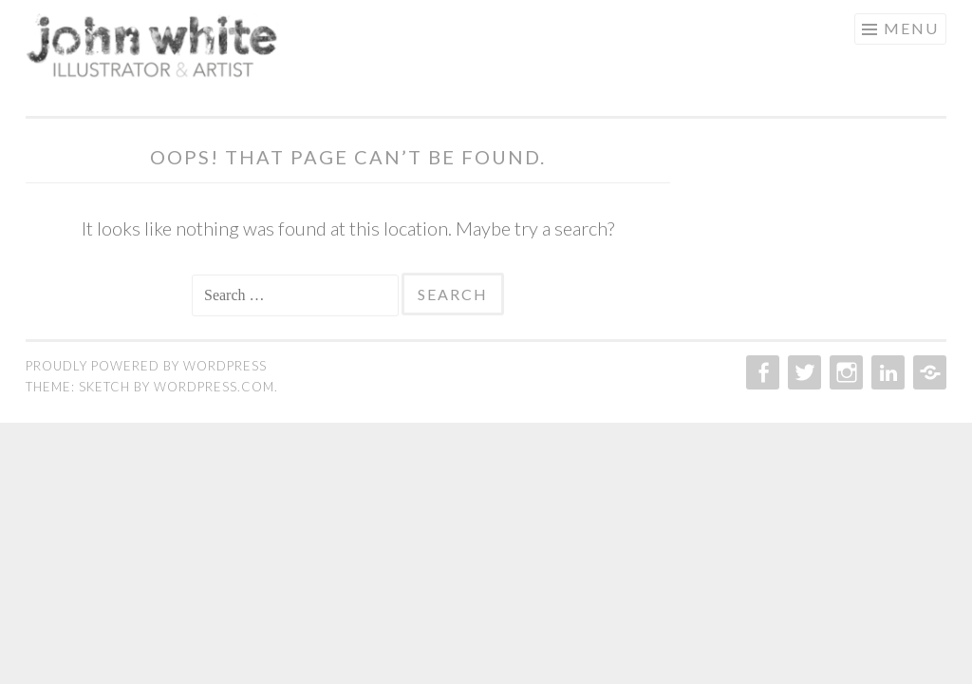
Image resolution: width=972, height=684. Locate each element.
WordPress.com (214, 386)
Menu (911, 28)
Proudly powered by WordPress (146, 365)
